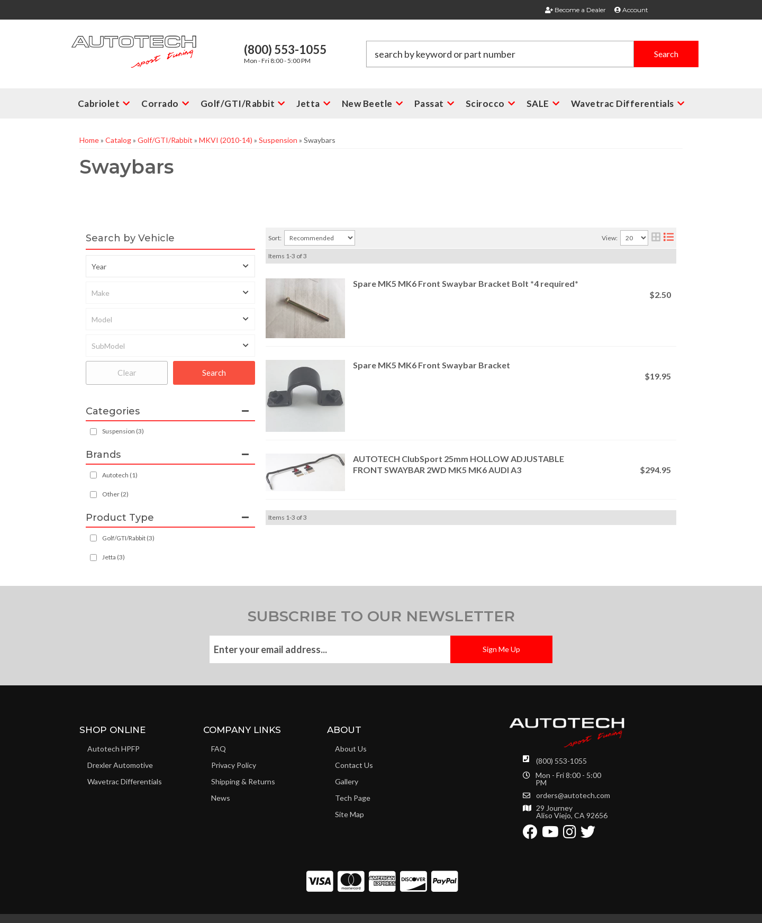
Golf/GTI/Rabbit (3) (128, 538)
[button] (532, 54)
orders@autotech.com (573, 795)
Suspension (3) (123, 431)
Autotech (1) (120, 475)
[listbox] (170, 266)
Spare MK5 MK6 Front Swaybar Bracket (431, 365)
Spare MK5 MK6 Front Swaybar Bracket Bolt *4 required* (465, 283)
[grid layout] (656, 238)
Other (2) (115, 494)
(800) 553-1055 (561, 760)
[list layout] (669, 238)
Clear (127, 372)
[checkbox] (93, 475)
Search (214, 372)
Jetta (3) (113, 557)
